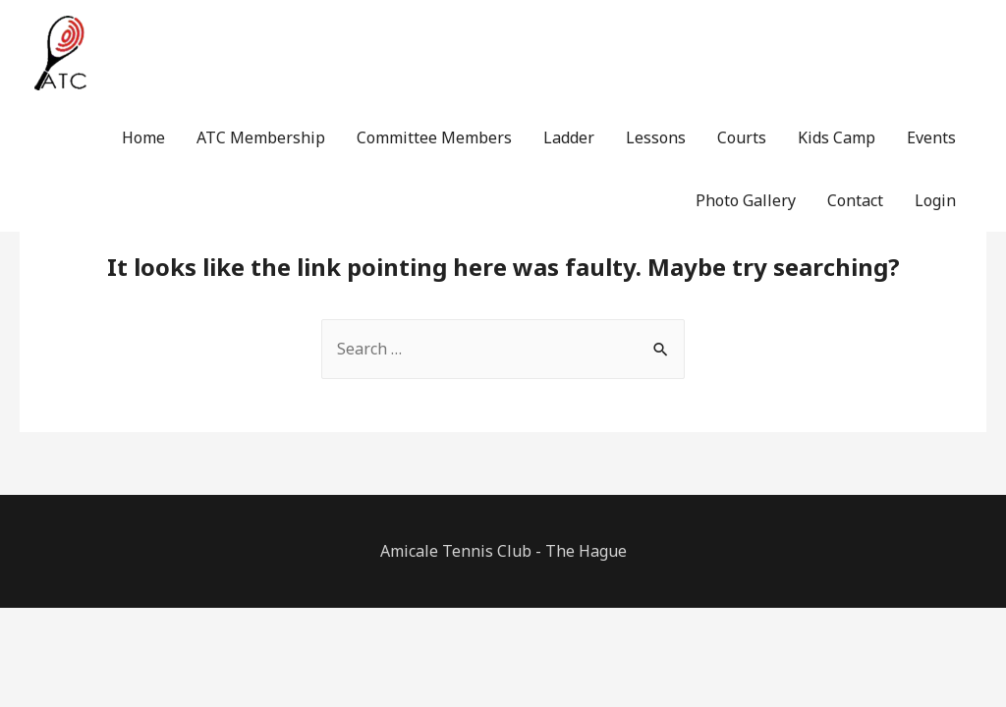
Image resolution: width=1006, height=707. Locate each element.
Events (931, 137)
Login (935, 200)
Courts (741, 137)
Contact (855, 200)
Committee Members (434, 137)
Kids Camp (836, 137)
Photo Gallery (746, 200)
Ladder (568, 137)
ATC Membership (260, 137)
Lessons (656, 137)
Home (143, 137)
